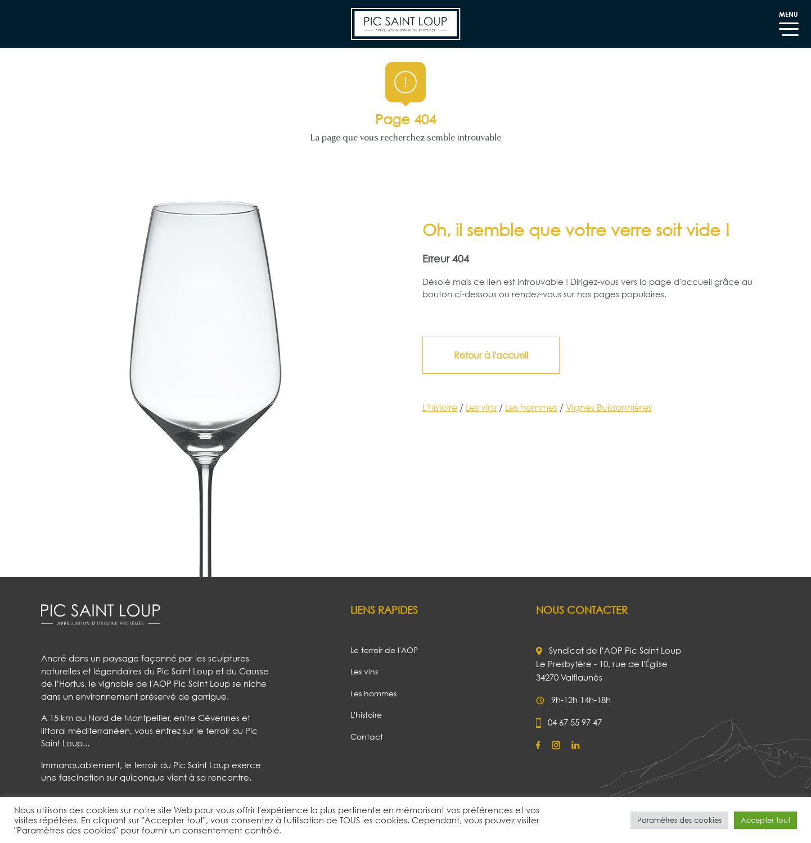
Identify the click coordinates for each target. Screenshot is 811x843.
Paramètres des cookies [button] (679, 819)
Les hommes (536, 407)
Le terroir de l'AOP (384, 650)
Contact (366, 736)
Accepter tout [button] (765, 819)
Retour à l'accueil (495, 355)
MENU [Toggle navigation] (789, 20)
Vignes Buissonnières (613, 407)
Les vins (485, 407)
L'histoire (444, 407)
